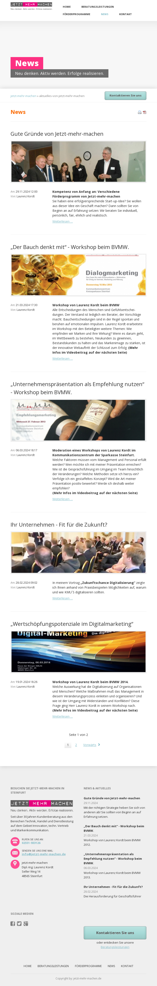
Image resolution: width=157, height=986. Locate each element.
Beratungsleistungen (97, 6)
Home (67, 6)
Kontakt (125, 14)
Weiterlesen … (62, 221)
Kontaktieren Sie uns (125, 95)
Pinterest (26, 923)
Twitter (19, 923)
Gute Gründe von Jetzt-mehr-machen (57, 133)
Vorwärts (89, 745)
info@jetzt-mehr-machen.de (44, 854)
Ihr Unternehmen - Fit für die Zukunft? (59, 524)
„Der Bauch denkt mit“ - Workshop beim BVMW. (70, 247)
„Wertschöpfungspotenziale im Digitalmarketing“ (72, 623)
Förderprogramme (76, 14)
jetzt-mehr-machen (23, 96)
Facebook (13, 923)
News (104, 14)
